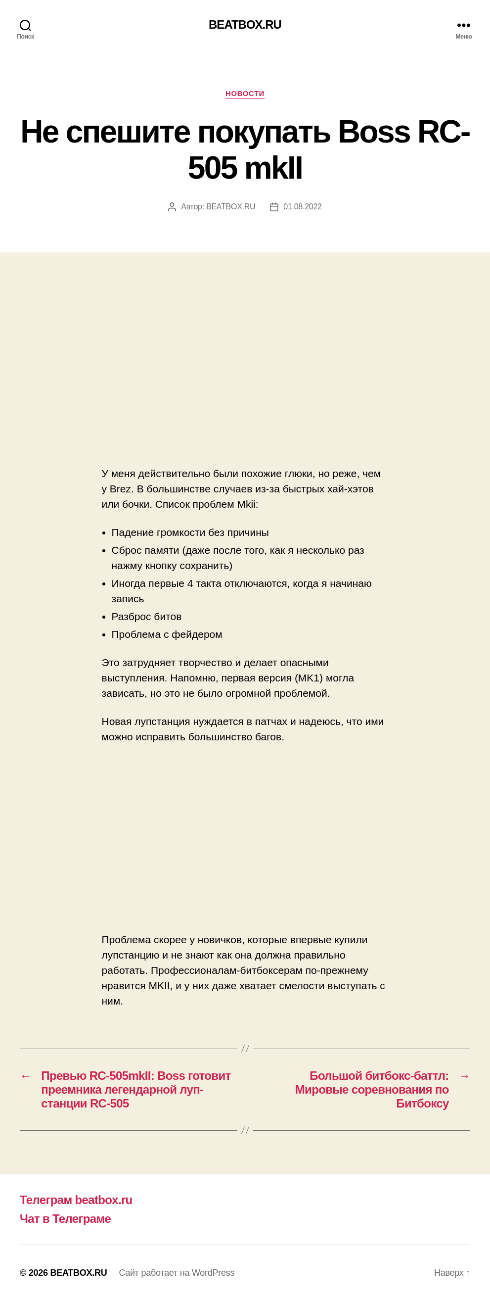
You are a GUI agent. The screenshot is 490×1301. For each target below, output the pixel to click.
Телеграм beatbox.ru (76, 1199)
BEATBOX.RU (245, 25)
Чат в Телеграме (65, 1218)
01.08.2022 (302, 206)
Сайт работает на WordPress (176, 1273)
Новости (245, 93)
